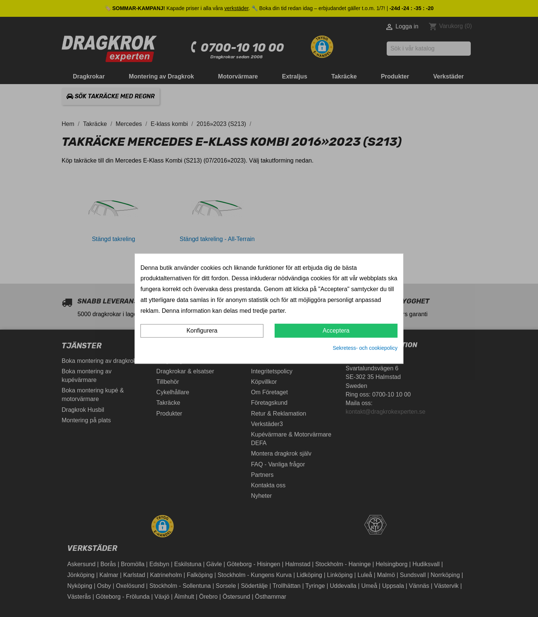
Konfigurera (201, 331)
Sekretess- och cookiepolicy (365, 348)
